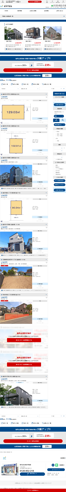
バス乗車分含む (58, 159)
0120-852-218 (27, 470)
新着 (56, 165)
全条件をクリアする (59, 184)
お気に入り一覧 (46, 84)
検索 (47, 2)
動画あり (57, 167)
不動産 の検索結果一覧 (7, 16)
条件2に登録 (35, 84)
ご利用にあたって (19, 483)
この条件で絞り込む (59, 104)
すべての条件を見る (59, 180)
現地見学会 (57, 174)
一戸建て (57, 131)
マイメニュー (52, 2)
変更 (56, 116)
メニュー (63, 2)
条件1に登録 (15, 84)
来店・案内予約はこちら (32, 474)
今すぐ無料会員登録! (33, 70)
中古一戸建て (59, 135)
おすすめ (57, 170)
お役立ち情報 (33, 11)
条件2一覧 (25, 84)
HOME (2, 2)
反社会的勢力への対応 (39, 483)
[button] (63, 34)
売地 (57, 140)
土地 (56, 138)
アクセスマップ (56, 469)
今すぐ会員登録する (35, 1)
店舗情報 (61, 465)
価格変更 (57, 172)
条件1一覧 (4, 84)
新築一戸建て (59, 134)
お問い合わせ (58, 2)
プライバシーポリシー (28, 483)
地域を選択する (58, 124)
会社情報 (46, 11)
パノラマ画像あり (58, 168)
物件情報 (19, 11)
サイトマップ (48, 483)
